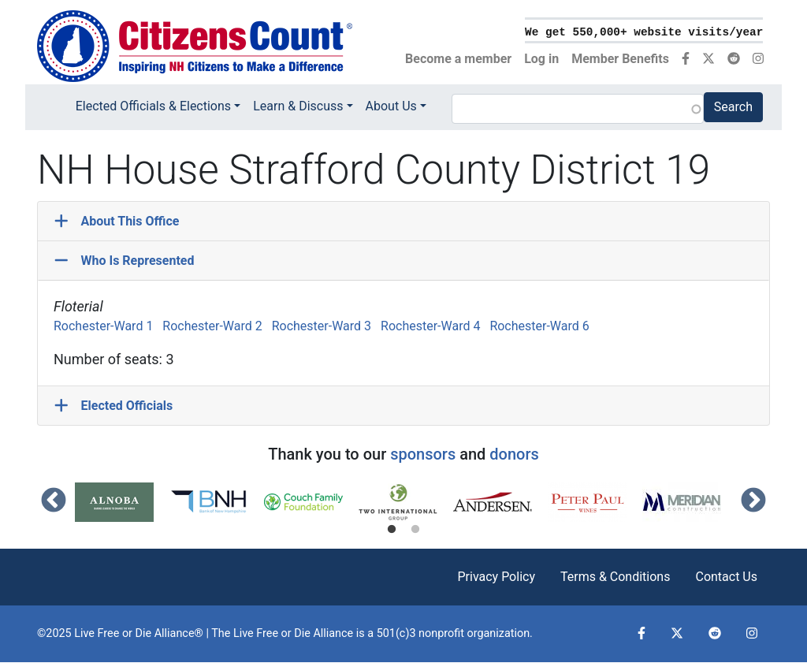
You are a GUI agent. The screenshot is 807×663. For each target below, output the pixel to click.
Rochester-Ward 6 (539, 325)
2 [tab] (415, 530)
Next (753, 501)
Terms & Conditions (615, 576)
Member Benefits (620, 58)
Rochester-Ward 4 (430, 325)
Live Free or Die (272, 633)
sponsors (423, 454)
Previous (53, 501)
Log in (541, 58)
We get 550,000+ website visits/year (644, 32)
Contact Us (726, 576)
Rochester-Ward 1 (103, 325)
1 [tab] (392, 530)
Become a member (458, 58)
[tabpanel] (122, 502)
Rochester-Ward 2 (212, 325)
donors (513, 454)
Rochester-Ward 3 (321, 325)
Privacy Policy (496, 576)
